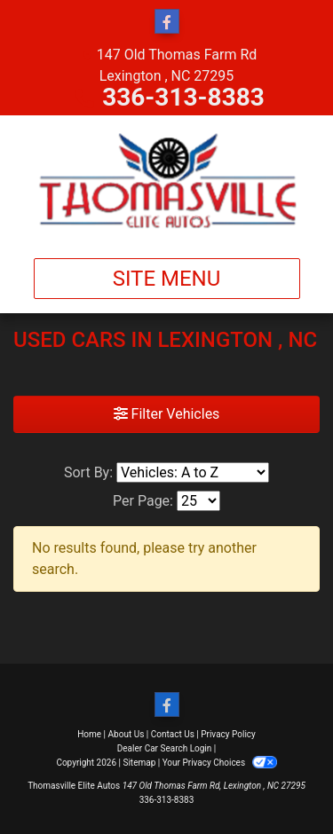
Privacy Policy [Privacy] (228, 734)
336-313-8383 (183, 97)
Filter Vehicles (167, 413)
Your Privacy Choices (220, 762)
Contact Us (172, 734)
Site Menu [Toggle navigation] (167, 278)
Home (89, 734)
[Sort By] (192, 472)
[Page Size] (198, 501)
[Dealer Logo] (166, 180)
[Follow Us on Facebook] (167, 22)
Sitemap (139, 762)
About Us (126, 734)
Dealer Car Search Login (164, 748)
